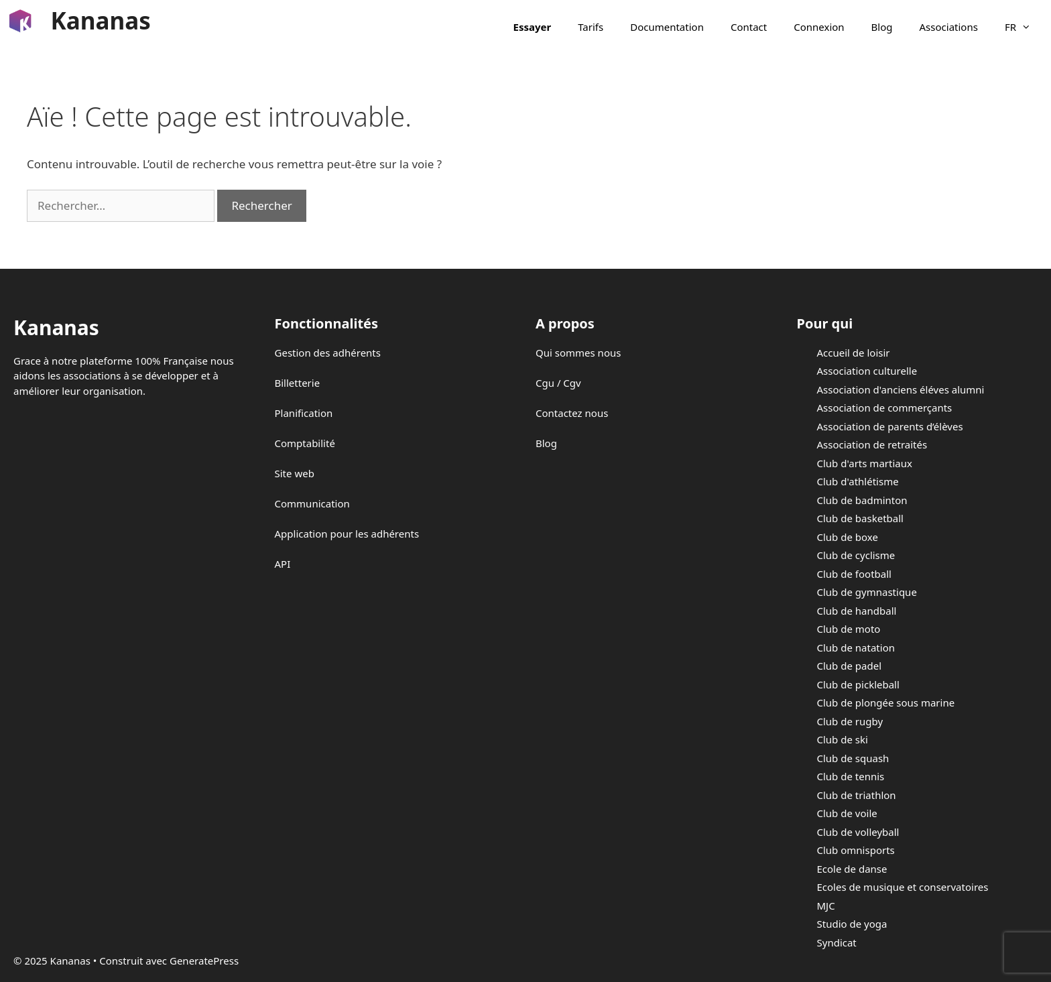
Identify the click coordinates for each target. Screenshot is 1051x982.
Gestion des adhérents (328, 352)
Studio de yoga (852, 923)
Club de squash (853, 758)
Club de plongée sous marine (886, 702)
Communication (312, 503)
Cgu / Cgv (558, 382)
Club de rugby (850, 721)
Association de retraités (872, 444)
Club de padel (849, 665)
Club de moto (849, 628)
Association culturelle (867, 370)
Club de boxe (847, 537)
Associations (949, 27)
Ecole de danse (852, 868)
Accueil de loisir (853, 352)
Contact (749, 27)
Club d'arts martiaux (864, 463)
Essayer (532, 27)
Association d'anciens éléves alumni (901, 389)
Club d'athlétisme (858, 481)
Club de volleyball (858, 832)
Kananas (101, 20)
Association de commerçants (884, 407)
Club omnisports (856, 850)
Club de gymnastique (867, 592)
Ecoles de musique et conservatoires (903, 887)
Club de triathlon (856, 795)
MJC (826, 905)
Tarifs (590, 27)
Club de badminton (862, 500)
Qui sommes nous (578, 352)
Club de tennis (851, 776)
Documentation (667, 27)
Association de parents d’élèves (890, 426)
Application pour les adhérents (347, 533)
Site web (294, 473)
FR (1024, 27)
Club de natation (856, 647)
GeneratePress (204, 960)
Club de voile (847, 813)
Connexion (819, 27)
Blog (882, 27)
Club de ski (842, 739)
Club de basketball (860, 518)
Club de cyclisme (856, 555)
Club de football (854, 573)
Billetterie (297, 382)
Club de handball (857, 610)
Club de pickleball (858, 684)
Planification (304, 413)
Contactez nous (572, 413)
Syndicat (837, 942)
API (283, 563)
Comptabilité (305, 443)
